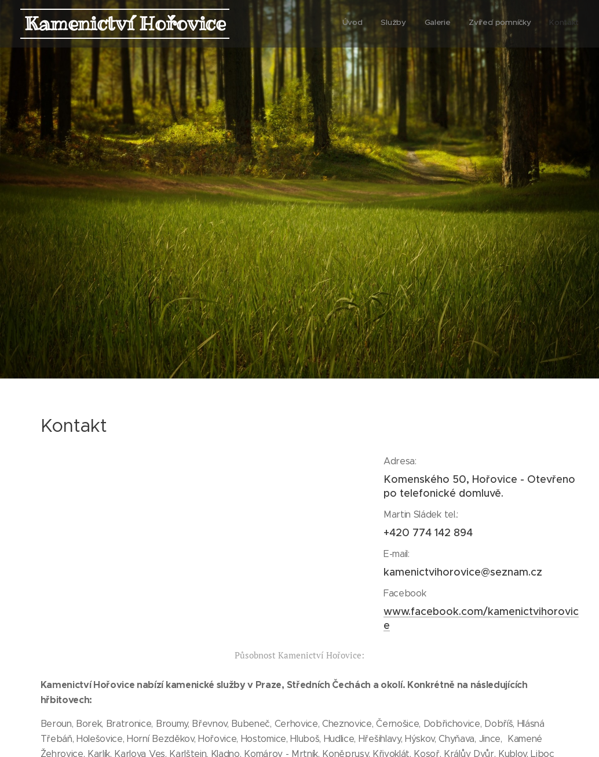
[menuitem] (508, 23)
